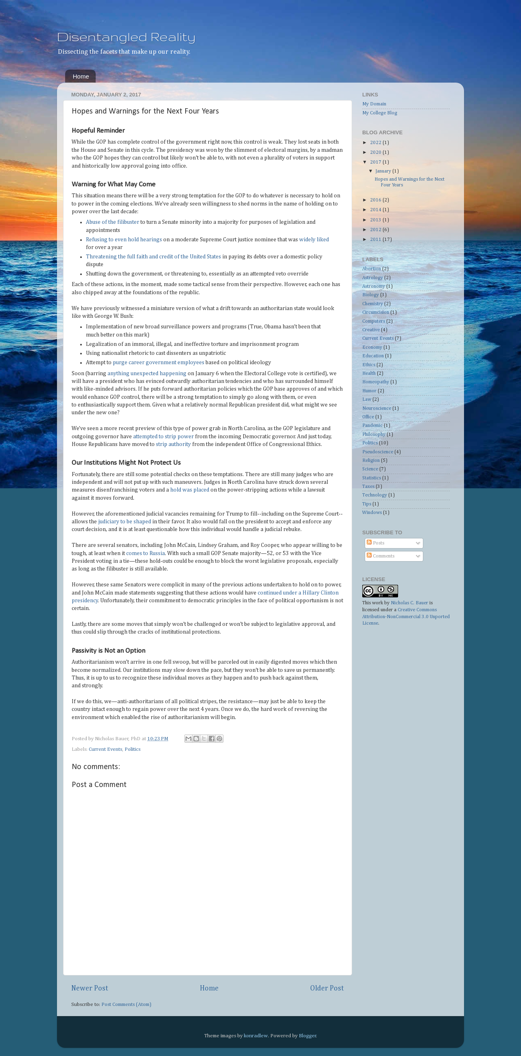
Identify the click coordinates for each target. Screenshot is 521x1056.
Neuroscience (376, 408)
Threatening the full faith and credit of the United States (153, 257)
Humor (369, 391)
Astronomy (373, 286)
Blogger (307, 1036)
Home (81, 76)
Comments (380, 556)
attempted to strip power (163, 436)
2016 (376, 200)
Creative (371, 330)
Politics (132, 749)
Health (369, 373)
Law (366, 399)
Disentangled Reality (126, 36)
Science (370, 469)
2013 (376, 220)
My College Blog (379, 113)
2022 (376, 142)
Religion (371, 460)
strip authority (173, 444)
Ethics (368, 365)
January (384, 171)
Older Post (327, 988)
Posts (375, 543)
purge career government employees (158, 362)
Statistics (371, 478)
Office (368, 417)
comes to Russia (145, 553)
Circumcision (375, 312)
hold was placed (189, 490)
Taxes (368, 486)
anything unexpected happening (146, 373)
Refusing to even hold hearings (124, 240)
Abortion (371, 269)
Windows (372, 512)
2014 (376, 210)
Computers (373, 321)
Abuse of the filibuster (112, 222)
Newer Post (89, 988)
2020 (376, 152)
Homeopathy (375, 382)
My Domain (374, 104)
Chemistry (372, 304)
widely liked (314, 240)
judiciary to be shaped (124, 522)
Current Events (105, 749)
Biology (370, 295)
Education (373, 356)
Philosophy (373, 434)
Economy (372, 347)
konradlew (256, 1036)
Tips (366, 504)
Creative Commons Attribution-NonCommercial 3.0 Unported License (406, 617)
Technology (374, 495)
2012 (376, 229)
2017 (376, 162)
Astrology (372, 277)
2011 (376, 239)
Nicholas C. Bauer (409, 603)
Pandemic (372, 425)
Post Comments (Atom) (126, 1004)
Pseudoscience (377, 452)
